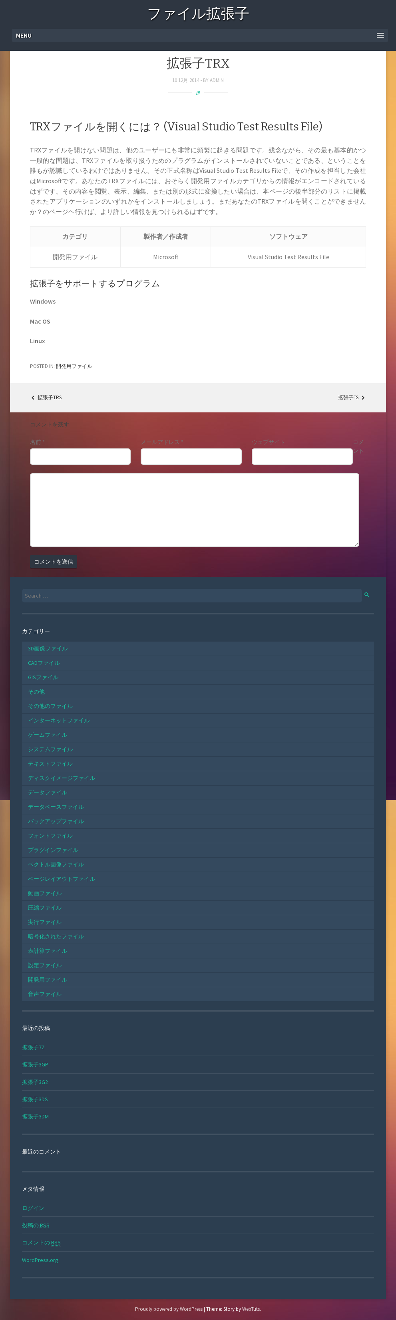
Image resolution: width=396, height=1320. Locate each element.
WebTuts (251, 1309)
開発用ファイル (74, 366)
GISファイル (43, 677)
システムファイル (50, 749)
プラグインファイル (53, 850)
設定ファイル (45, 965)
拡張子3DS (35, 1099)
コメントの (41, 1242)
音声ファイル (45, 994)
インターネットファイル (59, 720)
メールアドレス (162, 442)
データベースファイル (56, 806)
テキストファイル (50, 763)
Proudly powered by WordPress (169, 1309)
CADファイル (44, 662)
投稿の (36, 1225)
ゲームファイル (47, 734)
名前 (37, 442)
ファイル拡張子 (198, 15)
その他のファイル (50, 706)
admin (217, 80)
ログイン (33, 1208)
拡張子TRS (46, 397)
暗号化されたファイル (56, 936)
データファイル (47, 792)
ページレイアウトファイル (61, 878)
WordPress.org (40, 1260)
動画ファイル (45, 893)
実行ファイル (45, 922)
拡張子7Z (33, 1047)
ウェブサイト (268, 442)
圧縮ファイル (45, 907)
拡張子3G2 (35, 1082)
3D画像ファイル (48, 648)
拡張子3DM (35, 1116)
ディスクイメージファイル (61, 778)
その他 (36, 691)
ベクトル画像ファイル (56, 864)
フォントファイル (50, 835)
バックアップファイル (56, 821)
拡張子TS (352, 397)
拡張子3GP (35, 1064)
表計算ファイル (47, 950)
